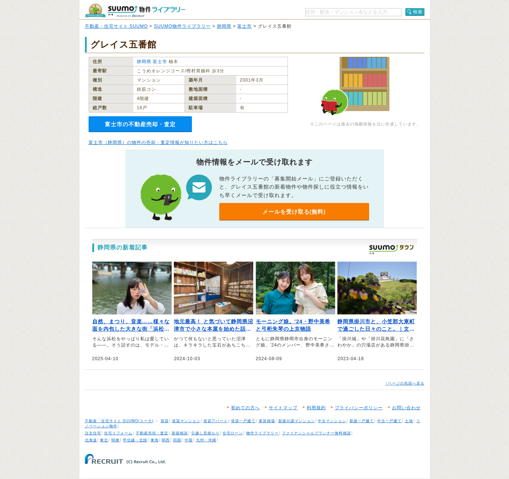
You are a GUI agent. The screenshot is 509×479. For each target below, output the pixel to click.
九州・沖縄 (206, 440)
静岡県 (224, 26)
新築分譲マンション (296, 421)
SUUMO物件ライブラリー (182, 26)
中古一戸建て (389, 421)
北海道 (91, 440)
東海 (155, 440)
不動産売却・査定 (152, 433)
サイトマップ (283, 407)
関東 (115, 440)
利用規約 (316, 407)
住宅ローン (233, 433)
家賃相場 (267, 421)
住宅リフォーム (118, 433)
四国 (177, 440)
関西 (166, 440)
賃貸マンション (186, 421)
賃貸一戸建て (243, 421)
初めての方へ (245, 407)
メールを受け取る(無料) (294, 212)
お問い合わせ (406, 407)
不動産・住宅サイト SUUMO (116, 26)
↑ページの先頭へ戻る (405, 383)
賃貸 (165, 421)
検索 (418, 11)
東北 (104, 440)
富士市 (244, 26)
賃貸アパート (215, 421)
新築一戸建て (362, 421)
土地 (409, 421)
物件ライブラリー (262, 433)
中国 (189, 440)
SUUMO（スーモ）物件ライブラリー (135, 10)
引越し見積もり (205, 433)
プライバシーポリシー (359, 407)
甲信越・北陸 (135, 440)
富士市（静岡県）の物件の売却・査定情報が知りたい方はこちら (158, 142)
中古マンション (332, 421)
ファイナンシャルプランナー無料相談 (316, 433)
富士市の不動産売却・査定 (140, 124)
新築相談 (180, 433)
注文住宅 (93, 433)
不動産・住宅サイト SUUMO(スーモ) (119, 421)
